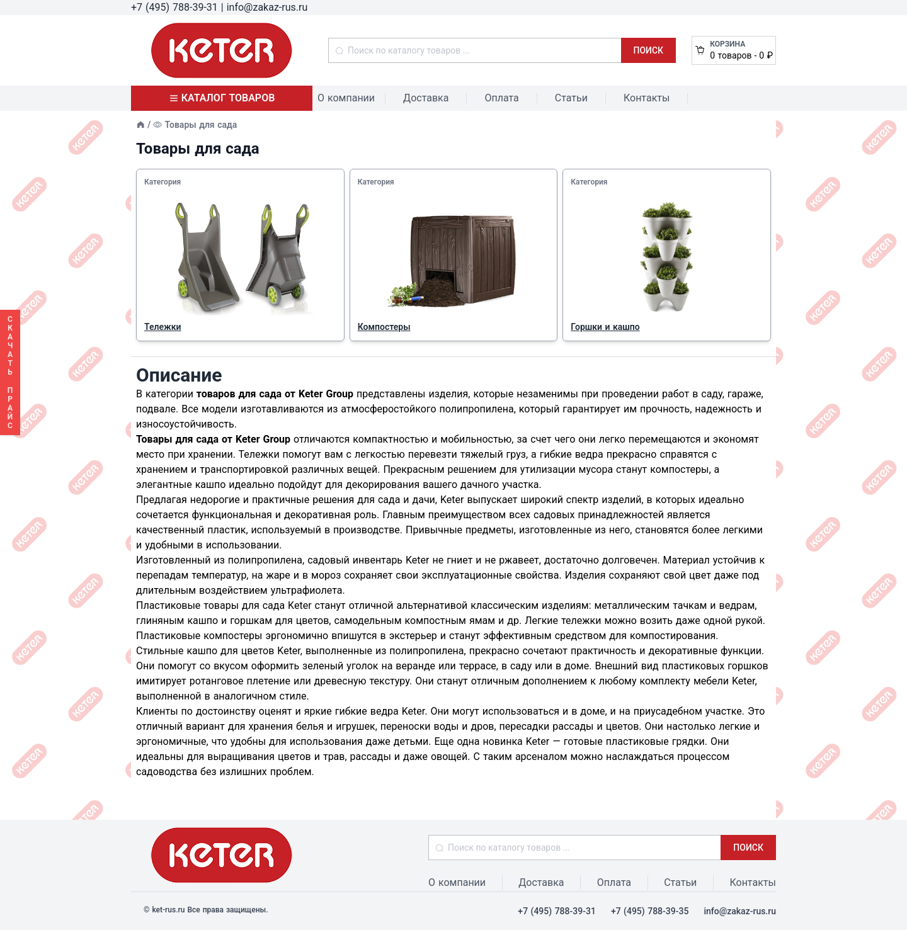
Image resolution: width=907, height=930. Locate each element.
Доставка (425, 98)
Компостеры (384, 327)
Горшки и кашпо (605, 327)
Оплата (501, 98)
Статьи (571, 98)
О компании (346, 98)
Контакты (647, 98)
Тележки (162, 327)
